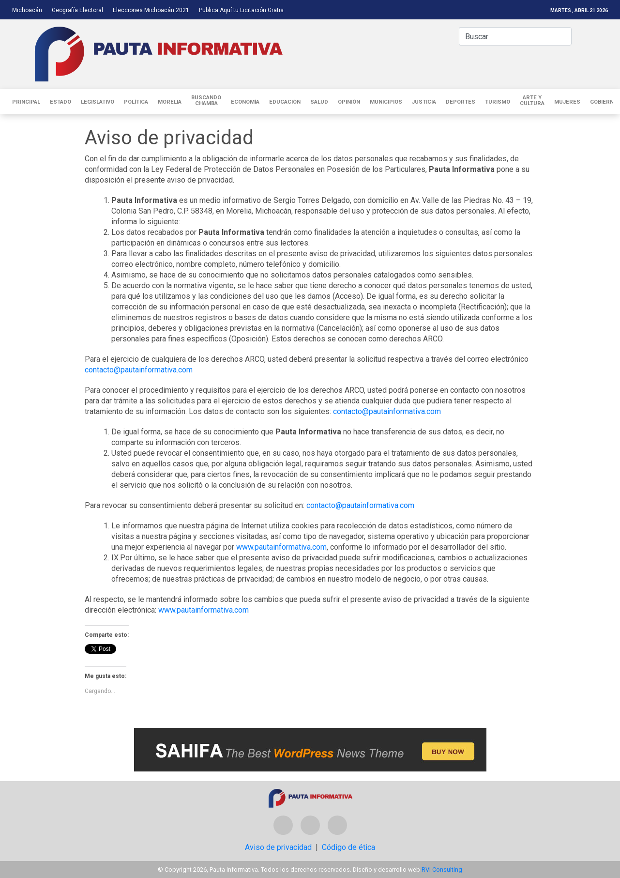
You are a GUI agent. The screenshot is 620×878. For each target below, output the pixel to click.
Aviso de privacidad (278, 847)
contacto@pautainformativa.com (139, 369)
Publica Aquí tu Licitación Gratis (241, 10)
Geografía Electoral (77, 10)
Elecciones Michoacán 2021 (151, 10)
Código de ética (348, 847)
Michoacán (27, 10)
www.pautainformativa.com (281, 547)
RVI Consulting (442, 869)
